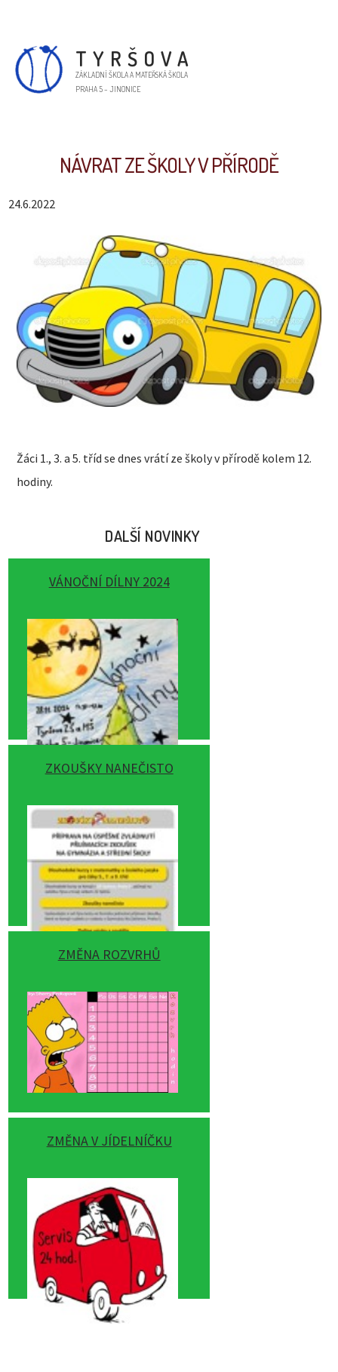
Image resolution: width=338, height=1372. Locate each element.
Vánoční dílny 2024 (109, 581)
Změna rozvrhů (109, 954)
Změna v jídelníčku (109, 1140)
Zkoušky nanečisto (109, 768)
